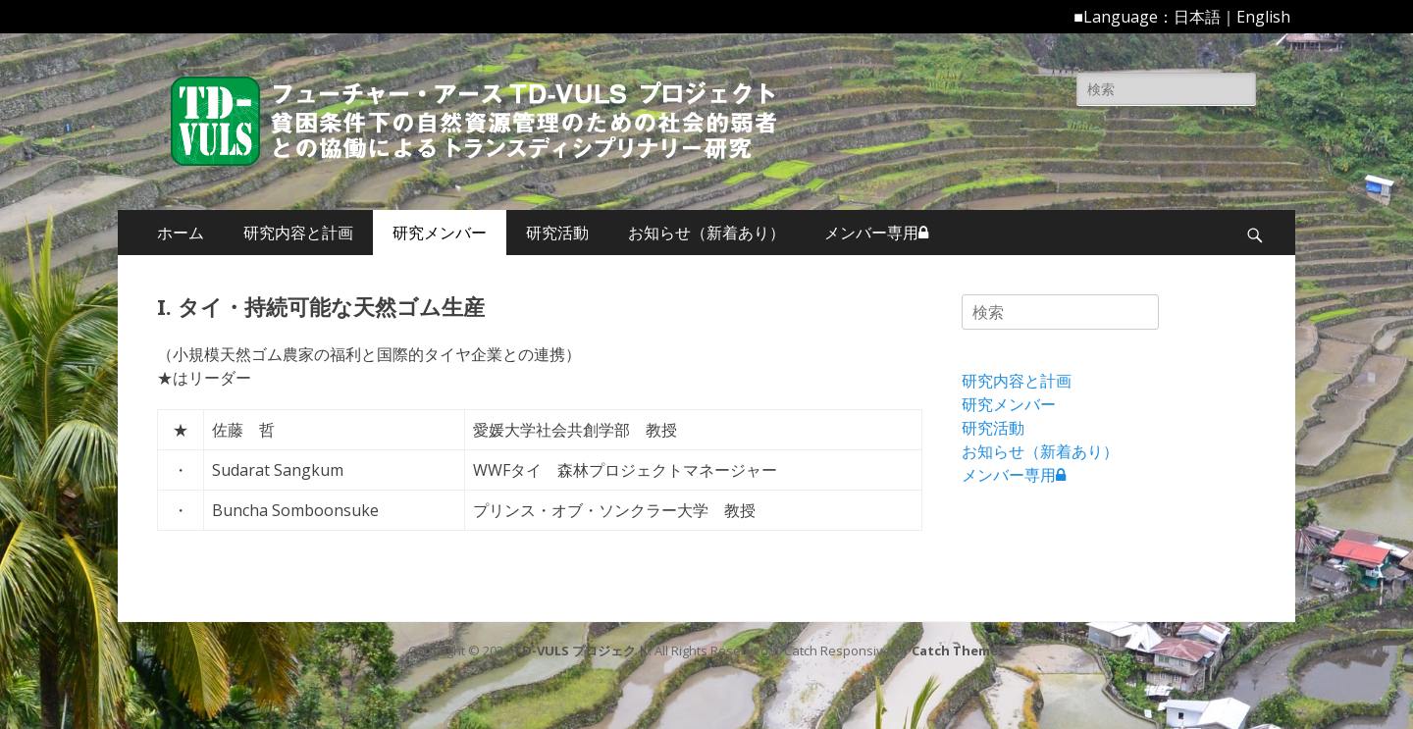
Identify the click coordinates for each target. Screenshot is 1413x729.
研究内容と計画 (298, 232)
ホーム (180, 232)
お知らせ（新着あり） (706, 232)
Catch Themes (958, 650)
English (1263, 16)
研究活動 (557, 232)
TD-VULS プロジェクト (581, 650)
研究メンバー (439, 232)
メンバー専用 (876, 232)
